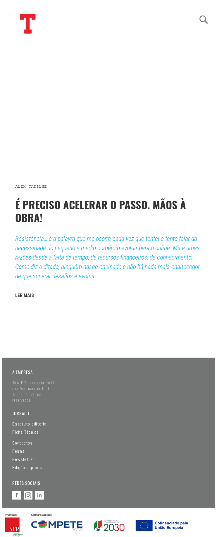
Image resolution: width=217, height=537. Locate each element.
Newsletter (23, 459)
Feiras (18, 451)
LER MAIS (24, 295)
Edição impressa (28, 468)
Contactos (22, 443)
